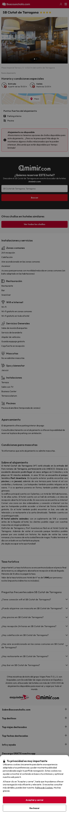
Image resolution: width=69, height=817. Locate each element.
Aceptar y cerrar (34, 800)
